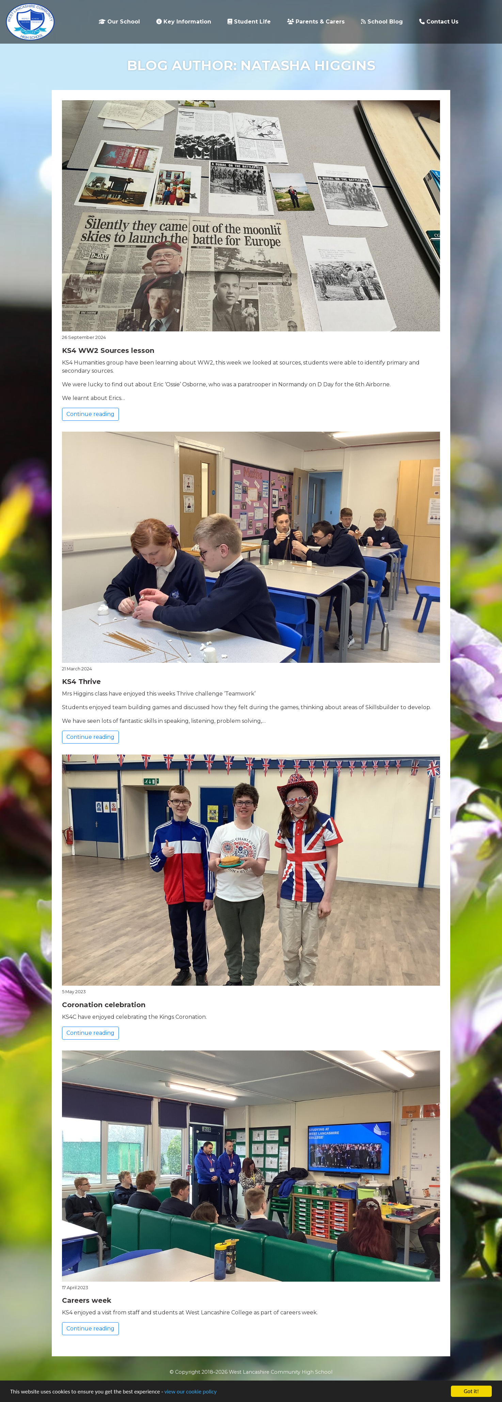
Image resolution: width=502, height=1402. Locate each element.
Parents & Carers (316, 21)
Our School (119, 21)
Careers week (86, 1300)
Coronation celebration (103, 1005)
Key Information (183, 21)
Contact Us (438, 21)
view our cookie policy (190, 1392)
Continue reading (90, 414)
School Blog (382, 21)
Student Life (249, 21)
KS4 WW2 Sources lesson (108, 350)
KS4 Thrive (81, 681)
